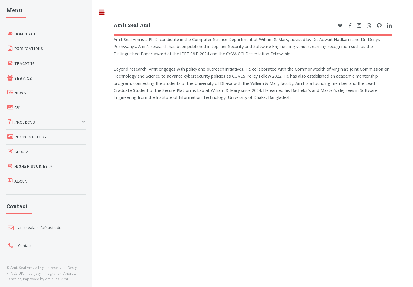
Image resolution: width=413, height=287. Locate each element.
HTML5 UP (14, 273)
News (16, 92)
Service (19, 78)
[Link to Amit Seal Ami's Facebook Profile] (349, 25)
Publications (24, 48)
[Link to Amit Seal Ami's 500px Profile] (369, 25)
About (17, 181)
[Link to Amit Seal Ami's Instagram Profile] (359, 25)
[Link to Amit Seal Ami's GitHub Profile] (379, 25)
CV (13, 107)
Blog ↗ (17, 151)
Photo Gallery (26, 137)
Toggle (101, 12)
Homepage (21, 34)
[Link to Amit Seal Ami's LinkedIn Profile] (389, 25)
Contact (24, 245)
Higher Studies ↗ (29, 166)
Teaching (20, 63)
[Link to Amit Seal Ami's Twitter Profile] (340, 25)
